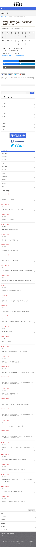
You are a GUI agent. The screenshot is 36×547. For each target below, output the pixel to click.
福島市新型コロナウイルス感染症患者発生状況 (13, 55)
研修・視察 (4, 166)
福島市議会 (4, 153)
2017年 (3, 129)
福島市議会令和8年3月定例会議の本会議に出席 (13, 469)
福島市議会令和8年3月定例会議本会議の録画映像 (14, 459)
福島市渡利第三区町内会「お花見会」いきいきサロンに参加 (16, 321)
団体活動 (4, 169)
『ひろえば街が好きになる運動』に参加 (12, 491)
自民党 (3, 173)
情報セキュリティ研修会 (8, 199)
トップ (2, 513)
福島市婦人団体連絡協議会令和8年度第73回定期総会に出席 (16, 280)
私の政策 (3, 519)
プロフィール (4, 516)
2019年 (3, 123)
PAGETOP (31, 510)
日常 (3, 186)
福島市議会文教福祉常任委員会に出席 (11, 290)
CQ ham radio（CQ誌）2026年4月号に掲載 (12, 426)
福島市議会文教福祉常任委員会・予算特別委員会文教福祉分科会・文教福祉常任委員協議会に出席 (17, 383)
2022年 (3, 113)
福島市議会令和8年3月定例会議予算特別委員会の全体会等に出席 (18, 372)
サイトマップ (4, 529)
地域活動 (4, 159)
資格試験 (4, 183)
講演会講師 (4, 176)
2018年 (3, 126)
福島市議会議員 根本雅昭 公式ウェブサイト (18, 541)
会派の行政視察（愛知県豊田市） (10, 229)
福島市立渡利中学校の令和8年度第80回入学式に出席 (15, 301)
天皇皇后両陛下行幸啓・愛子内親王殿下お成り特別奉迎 (15, 311)
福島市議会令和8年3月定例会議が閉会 (11, 362)
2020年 (3, 120)
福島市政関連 (5, 156)
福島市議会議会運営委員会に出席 (10, 394)
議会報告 (3, 526)
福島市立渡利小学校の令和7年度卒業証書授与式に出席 (15, 404)
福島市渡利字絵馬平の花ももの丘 (10, 260)
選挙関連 (4, 179)
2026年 (3, 100)
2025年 (3, 103)
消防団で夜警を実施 (7, 331)
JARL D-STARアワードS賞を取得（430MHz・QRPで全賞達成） (18, 270)
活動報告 (3, 523)
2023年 (3, 110)
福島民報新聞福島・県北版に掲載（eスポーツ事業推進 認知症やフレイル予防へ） (18, 480)
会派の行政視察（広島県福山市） (10, 240)
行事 (3, 163)
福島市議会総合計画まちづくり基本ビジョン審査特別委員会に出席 (18, 448)
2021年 (3, 116)
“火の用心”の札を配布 (7, 341)
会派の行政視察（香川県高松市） (10, 250)
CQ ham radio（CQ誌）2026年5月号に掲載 (12, 209)
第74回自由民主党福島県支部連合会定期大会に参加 (14, 351)
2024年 (3, 106)
